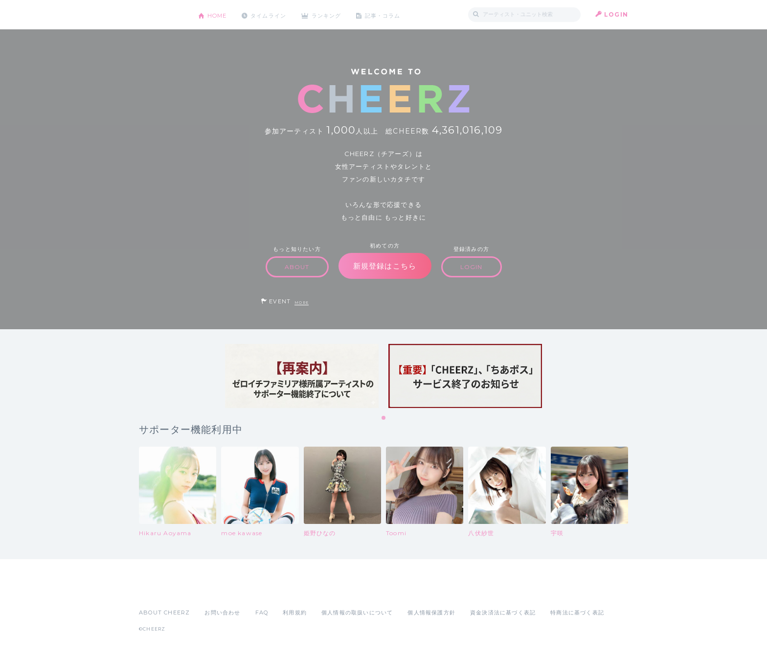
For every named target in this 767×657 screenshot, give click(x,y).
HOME (218, 14)
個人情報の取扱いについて (357, 612)
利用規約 (295, 612)
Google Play (213, 591)
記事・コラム (394, 14)
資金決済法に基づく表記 (503, 612)
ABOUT (297, 267)
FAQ (262, 612)
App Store (161, 591)
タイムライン (273, 14)
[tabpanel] (302, 376)
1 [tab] (384, 418)
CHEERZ (161, 15)
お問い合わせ (222, 612)
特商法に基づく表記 (577, 612)
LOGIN (616, 14)
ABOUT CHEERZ (164, 612)
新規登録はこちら (385, 266)
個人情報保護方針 (431, 612)
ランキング (335, 14)
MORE (301, 302)
